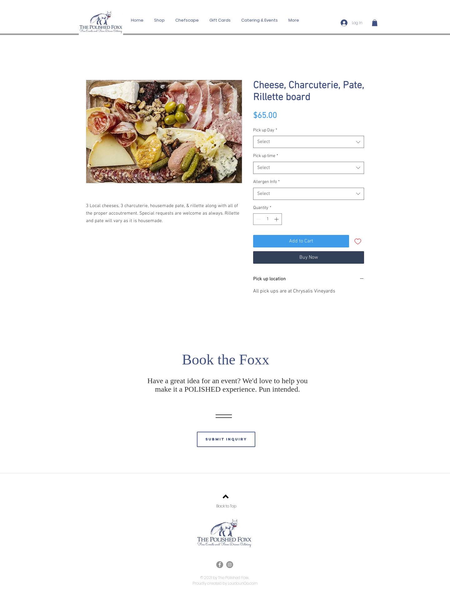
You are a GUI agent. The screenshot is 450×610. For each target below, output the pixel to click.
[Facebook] (219, 564)
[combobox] (308, 142)
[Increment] (277, 219)
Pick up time (265, 156)
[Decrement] (258, 219)
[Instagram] (229, 564)
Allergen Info (266, 182)
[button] (375, 22)
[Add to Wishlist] (358, 241)
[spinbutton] (267, 219)
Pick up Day (265, 130)
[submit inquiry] (226, 439)
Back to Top (226, 506)
